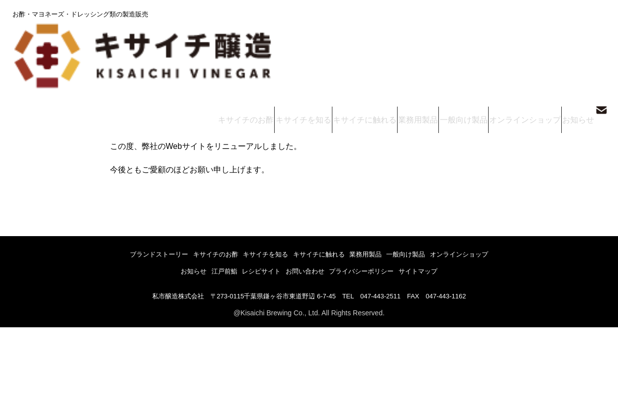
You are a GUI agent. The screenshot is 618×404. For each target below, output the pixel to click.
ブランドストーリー (122, 256)
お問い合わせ (311, 269)
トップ (19, 64)
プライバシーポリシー (380, 269)
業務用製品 (426, 39)
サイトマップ (448, 269)
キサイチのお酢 (267, 39)
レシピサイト (255, 269)
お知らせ (574, 39)
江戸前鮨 (205, 269)
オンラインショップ (525, 39)
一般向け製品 (468, 39)
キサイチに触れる (376, 39)
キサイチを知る (320, 39)
